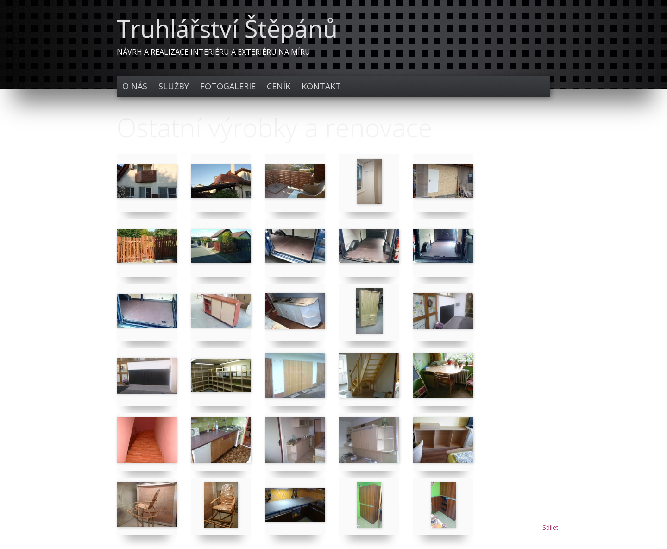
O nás (134, 86)
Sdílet (550, 527)
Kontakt (321, 86)
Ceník (278, 86)
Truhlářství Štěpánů (227, 28)
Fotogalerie (228, 86)
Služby (173, 86)
